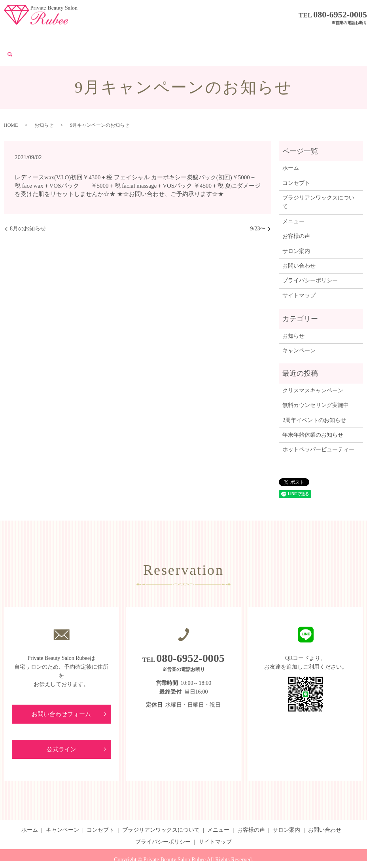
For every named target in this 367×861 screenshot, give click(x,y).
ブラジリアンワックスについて (158, 37)
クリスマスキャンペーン (312, 371)
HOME (11, 105)
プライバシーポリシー (310, 261)
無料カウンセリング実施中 (315, 386)
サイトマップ (299, 276)
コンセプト (100, 37)
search (338, 38)
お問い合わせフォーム (61, 695)
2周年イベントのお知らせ (314, 401)
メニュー (213, 37)
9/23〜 (258, 209)
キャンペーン (64, 37)
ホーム (33, 37)
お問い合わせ (313, 37)
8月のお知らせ (28, 209)
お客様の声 (244, 37)
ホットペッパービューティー (318, 430)
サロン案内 (277, 37)
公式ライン (61, 731)
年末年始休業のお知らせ (312, 415)
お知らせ (43, 105)
